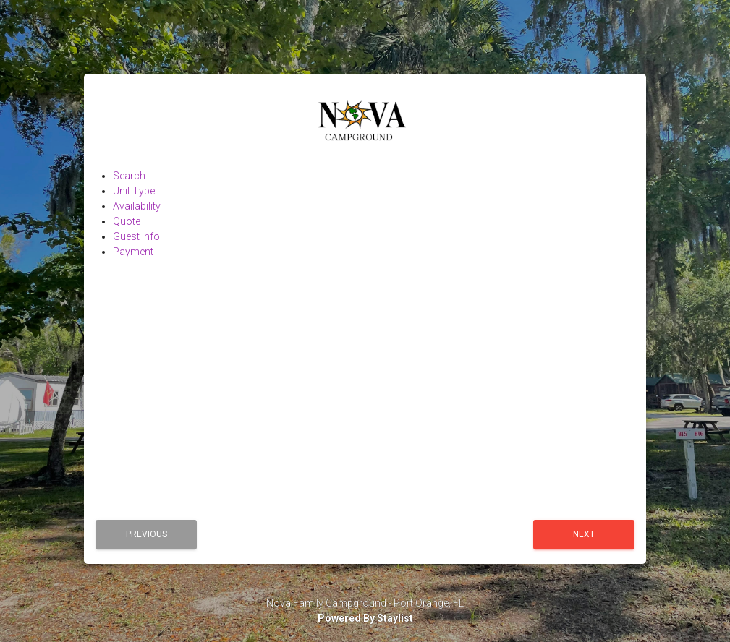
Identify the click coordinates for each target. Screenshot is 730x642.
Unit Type (134, 191)
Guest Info (136, 236)
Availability (137, 206)
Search (129, 175)
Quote (126, 221)
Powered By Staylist (365, 618)
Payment (133, 251)
